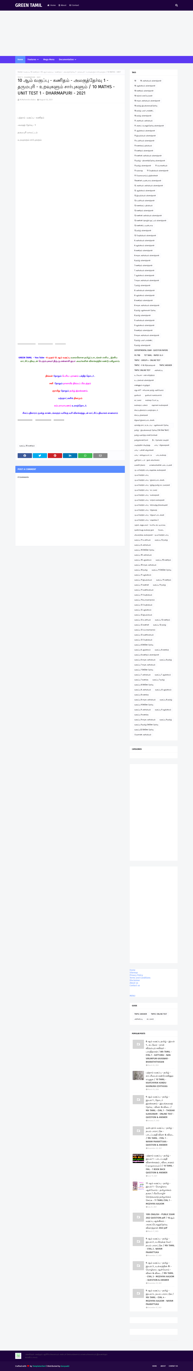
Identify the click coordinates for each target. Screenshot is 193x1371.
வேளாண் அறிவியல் (142, 735)
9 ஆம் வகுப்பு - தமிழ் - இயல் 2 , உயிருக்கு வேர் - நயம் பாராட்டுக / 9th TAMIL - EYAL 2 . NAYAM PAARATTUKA (160, 1245)
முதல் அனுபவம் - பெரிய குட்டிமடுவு (149, 525)
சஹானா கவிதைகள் (160, 405)
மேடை (161, 530)
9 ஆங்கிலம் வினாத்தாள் (144, 325)
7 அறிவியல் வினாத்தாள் (144, 270)
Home (51, 5)
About (62, 5)
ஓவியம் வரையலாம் (153, 395)
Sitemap (134, 972)
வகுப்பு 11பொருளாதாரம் (144, 600)
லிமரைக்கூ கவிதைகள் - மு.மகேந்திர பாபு (151, 535)
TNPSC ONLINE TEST (142, 370)
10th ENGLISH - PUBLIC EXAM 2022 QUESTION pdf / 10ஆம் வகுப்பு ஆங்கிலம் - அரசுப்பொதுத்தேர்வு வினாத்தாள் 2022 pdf (160, 1221)
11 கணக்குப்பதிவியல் (143, 146)
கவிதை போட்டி (152, 400)
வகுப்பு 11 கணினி (141, 585)
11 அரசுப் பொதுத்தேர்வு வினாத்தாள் (149, 126)
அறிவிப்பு (158, 370)
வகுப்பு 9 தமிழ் (166, 720)
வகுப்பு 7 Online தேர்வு (143, 670)
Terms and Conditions (140, 978)
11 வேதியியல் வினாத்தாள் (157, 171)
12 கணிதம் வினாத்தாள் (143, 210)
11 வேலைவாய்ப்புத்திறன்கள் (146, 176)
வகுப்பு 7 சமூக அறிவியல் (144, 665)
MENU (132, 996)
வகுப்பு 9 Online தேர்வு (143, 705)
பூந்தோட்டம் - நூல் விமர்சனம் (147, 460)
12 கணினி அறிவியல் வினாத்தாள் (148, 215)
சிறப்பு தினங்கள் (141, 415)
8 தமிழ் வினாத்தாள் (142, 315)
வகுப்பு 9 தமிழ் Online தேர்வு (146, 725)
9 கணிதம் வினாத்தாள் (143, 330)
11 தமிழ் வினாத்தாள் (142, 166)
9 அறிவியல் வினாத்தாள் (144, 320)
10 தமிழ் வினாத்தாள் (142, 116)
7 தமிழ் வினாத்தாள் (142, 285)
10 (135, 81)
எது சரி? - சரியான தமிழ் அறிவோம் (149, 390)
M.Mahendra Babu (28, 99)
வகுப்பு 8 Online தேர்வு (143, 685)
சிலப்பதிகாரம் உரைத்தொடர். (146, 410)
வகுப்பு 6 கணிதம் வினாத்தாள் (146, 655)
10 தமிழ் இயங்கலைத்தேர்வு (145, 106)
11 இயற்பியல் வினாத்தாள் (145, 136)
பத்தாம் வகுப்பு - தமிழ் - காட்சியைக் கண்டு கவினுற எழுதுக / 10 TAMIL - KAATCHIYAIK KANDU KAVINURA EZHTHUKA (159, 1079)
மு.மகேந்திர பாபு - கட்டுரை (145, 490)
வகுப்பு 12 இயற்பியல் (143, 615)
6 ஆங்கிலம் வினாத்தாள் (144, 245)
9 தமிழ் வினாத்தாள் (142, 345)
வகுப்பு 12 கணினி (141, 625)
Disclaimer (135, 980)
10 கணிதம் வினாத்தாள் (143, 91)
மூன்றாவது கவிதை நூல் (144, 530)
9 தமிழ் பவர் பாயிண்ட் (143, 340)
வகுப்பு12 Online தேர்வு (143, 730)
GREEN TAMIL (28, 5)
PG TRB (137, 355)
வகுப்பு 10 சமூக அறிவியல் (145, 565)
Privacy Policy (136, 975)
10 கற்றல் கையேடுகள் (143, 96)
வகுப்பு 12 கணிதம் (162, 620)
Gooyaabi (65, 1366)
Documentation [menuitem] (66, 59)
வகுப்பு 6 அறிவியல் (142, 545)
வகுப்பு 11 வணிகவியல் (143, 590)
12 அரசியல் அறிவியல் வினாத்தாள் (148, 186)
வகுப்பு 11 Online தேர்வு (161, 570)
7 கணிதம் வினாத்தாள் (143, 265)
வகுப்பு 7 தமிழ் (158, 680)
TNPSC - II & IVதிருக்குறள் (144, 365)
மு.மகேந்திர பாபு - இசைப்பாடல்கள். (149, 480)
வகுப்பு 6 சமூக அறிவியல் (144, 660)
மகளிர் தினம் (139, 465)
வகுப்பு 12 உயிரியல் (142, 620)
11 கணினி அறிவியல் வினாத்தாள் (148, 156)
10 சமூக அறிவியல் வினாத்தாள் (147, 101)
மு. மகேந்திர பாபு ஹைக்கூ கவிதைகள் (150, 470)
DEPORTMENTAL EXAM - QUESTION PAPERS (151, 350)
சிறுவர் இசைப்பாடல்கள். (144, 420)
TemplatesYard (39, 1366)
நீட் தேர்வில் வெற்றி (160, 440)
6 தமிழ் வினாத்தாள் (142, 260)
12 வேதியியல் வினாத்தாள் (145, 235)
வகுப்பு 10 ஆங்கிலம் (143, 560)
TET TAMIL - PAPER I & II (153, 355)
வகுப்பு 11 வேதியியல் (143, 595)
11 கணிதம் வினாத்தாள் (143, 151)
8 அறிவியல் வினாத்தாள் (144, 290)
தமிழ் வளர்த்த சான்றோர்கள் (145, 435)
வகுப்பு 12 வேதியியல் (143, 605)
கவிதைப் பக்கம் (141, 405)
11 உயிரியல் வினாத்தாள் (144, 141)
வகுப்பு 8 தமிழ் (166, 700)
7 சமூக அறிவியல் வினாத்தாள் (146, 280)
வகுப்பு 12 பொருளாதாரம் (144, 630)
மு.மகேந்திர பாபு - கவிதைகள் (146, 495)
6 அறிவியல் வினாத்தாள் (144, 240)
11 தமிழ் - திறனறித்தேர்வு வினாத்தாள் (149, 161)
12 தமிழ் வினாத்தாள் (142, 230)
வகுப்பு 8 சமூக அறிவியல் (145, 700)
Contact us (135, 985)
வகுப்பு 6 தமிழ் (166, 660)
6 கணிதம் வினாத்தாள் (143, 250)
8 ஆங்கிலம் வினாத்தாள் (144, 295)
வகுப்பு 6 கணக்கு (162, 650)
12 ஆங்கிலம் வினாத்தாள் (144, 191)
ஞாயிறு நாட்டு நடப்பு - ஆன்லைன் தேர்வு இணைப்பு (151, 425)
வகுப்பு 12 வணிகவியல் (144, 635)
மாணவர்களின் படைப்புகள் (160, 465)
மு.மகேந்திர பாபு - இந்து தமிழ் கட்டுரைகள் (152, 485)
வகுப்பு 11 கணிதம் (163, 580)
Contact (74, 5)
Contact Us (173, 1366)
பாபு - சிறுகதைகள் (161, 445)
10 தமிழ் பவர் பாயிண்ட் (144, 111)
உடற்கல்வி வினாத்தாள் (144, 380)
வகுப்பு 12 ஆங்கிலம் (142, 610)
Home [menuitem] (20, 59)
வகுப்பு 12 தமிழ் (161, 540)
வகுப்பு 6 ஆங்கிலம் (142, 650)
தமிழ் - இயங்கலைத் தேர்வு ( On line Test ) (151, 430)
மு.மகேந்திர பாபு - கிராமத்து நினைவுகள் (151, 505)
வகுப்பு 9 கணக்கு (141, 715)
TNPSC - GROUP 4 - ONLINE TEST (147, 360)
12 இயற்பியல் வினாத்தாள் (145, 196)
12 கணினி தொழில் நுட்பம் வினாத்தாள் (150, 220)
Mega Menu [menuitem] (48, 59)
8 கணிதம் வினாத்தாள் (143, 300)
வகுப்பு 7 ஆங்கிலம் (163, 675)
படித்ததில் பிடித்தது (142, 445)
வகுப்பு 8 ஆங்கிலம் (163, 690)
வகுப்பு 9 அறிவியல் (142, 710)
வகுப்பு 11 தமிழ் (159, 585)
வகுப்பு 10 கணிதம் (31, 72)
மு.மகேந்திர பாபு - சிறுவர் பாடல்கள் (149, 515)
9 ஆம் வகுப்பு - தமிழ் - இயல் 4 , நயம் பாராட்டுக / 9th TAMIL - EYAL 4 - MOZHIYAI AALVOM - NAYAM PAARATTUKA (160, 1297)
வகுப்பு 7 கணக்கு (141, 680)
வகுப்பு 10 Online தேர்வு (144, 550)
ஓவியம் (137, 395)
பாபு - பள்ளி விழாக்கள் (144, 450)
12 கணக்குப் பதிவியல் (143, 206)
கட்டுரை (137, 400)
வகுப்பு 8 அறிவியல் (142, 690)
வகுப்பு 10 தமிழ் (141, 570)
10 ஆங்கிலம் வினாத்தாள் (144, 86)
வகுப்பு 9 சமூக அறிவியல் (144, 720)
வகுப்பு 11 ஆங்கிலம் (142, 575)
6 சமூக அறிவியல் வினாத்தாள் (146, 255)
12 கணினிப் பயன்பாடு (143, 225)
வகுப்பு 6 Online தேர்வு (143, 645)
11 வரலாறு (138, 171)
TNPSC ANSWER (165, 365)
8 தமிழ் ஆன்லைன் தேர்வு (144, 310)
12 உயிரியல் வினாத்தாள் (144, 201)
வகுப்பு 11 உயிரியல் (142, 540)
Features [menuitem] (32, 59)
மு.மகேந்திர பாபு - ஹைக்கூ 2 (146, 520)
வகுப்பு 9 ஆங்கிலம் (163, 710)
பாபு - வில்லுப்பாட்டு (143, 455)
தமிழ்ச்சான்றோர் (141, 440)
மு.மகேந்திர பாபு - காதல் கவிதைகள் (149, 500)
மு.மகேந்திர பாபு (141, 475)
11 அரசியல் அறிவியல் (143, 121)
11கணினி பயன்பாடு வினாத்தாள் (147, 181)
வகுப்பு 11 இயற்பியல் (143, 580)
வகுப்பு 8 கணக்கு (141, 695)
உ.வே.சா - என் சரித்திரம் (144, 375)
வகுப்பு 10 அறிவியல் (143, 555)
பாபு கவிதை (161, 455)
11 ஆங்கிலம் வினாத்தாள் (144, 131)
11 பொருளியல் (161, 166)
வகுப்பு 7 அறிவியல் (142, 675)
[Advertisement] (96, 33)
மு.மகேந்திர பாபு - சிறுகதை (145, 510)
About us (134, 983)
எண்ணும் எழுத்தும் (142, 385)
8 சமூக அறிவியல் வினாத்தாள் (146, 305)
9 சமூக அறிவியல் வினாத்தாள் (146, 335)
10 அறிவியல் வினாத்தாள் (150, 81)
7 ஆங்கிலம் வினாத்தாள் (144, 275)
